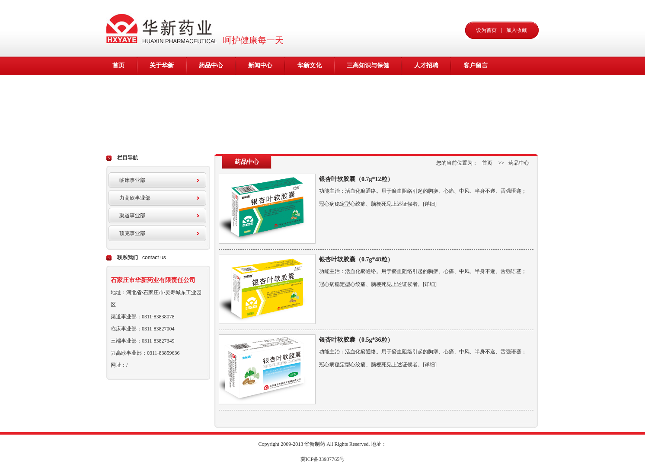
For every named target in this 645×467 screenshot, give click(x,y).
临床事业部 (132, 180)
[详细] (430, 204)
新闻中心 (260, 65)
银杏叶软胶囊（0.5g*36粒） (356, 340)
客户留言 (475, 65)
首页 (118, 65)
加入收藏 (516, 30)
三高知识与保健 (368, 65)
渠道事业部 (132, 216)
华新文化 (309, 65)
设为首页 (486, 30)
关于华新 (162, 65)
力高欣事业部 (134, 198)
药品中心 (211, 65)
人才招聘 (426, 65)
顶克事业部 (132, 233)
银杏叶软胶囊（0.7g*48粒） (356, 259)
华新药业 (163, 28)
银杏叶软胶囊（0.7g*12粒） (356, 179)
